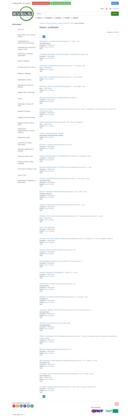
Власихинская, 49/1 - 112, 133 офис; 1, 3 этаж (83, 360)
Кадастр (75, 18)
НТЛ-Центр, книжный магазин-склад (52, 373)
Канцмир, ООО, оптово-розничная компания (55, 216)
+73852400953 (50, 56)
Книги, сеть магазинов (47, 227)
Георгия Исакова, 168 (82, 54)
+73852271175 (50, 340)
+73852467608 (50, 351)
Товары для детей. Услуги (65, 23)
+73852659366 (50, 240)
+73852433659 (50, 229)
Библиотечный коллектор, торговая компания (55, 97)
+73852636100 (50, 206)
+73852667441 (50, 45)
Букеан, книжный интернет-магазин (51, 133)
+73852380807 (50, 263)
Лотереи (67, 18)
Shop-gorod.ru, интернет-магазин (51, 41)
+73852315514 (50, 364)
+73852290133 (47, 67)
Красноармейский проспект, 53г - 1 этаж (79, 167)
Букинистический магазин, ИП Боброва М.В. (54, 156)
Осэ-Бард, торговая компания (50, 387)
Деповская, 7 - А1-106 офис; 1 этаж (74, 86)
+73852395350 (50, 182)
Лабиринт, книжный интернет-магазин (52, 297)
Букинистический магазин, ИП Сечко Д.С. (53, 167)
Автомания (48, 18)
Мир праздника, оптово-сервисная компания (55, 360)
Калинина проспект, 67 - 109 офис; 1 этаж (73, 65)
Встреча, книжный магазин (49, 178)
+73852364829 (50, 146)
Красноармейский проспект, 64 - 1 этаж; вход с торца (73, 178)
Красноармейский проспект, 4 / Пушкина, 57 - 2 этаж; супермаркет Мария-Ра (90, 238)
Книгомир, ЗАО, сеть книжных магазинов (53, 238)
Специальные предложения (61, 3)
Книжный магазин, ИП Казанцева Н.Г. (52, 272)
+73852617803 (50, 388)
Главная (42, 23)
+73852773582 (47, 124)
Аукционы (58, 18)
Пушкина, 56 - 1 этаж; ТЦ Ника (73, 77)
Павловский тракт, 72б (65, 349)
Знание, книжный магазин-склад (50, 204)
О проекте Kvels (17, 3)
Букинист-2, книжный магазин (49, 144)
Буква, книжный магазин (48, 122)
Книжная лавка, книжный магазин (51, 250)
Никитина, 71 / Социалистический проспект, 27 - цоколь (86, 216)
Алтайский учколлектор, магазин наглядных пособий (57, 54)
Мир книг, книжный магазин (49, 349)
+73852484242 (50, 327)
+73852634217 (47, 218)
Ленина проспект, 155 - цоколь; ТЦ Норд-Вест (69, 122)
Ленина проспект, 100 (69, 250)
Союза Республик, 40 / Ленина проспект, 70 (69, 261)
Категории (16, 24)
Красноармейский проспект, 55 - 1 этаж (73, 204)
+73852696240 (50, 195)
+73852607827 (50, 158)
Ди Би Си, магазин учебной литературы (53, 191)
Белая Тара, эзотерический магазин (52, 77)
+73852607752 (50, 169)
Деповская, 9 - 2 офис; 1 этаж (71, 41)
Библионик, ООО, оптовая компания (52, 86)
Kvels (21, 414)
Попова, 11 (74, 97)
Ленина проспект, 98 (66, 144)
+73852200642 (50, 300)
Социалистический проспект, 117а (65, 284)
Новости (39, 18)
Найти (115, 13)
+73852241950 (47, 377)
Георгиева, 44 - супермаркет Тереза (80, 156)
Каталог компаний (51, 23)
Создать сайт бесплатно (41, 3)
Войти (115, 3)
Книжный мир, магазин (47, 284)
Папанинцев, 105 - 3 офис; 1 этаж (77, 191)
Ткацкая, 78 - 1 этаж (71, 272)
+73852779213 (50, 274)
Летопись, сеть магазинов (48, 323)
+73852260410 (50, 252)
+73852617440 (50, 313)
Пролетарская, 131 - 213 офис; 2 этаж (76, 297)
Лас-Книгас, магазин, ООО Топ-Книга (52, 310)
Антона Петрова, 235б (63, 323)
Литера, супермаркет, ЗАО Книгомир (52, 336)
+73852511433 (50, 99)
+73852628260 (50, 287)
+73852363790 (47, 88)
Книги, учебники (49, 47)
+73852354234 (50, 113)
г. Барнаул (26, 3)
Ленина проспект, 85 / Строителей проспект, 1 (78, 310)
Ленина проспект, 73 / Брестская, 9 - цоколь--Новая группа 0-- (78, 387)
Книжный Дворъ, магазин (48, 261)
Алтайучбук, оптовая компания (50, 65)
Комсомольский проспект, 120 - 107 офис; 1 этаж (78, 373)
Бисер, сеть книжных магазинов (50, 109)
